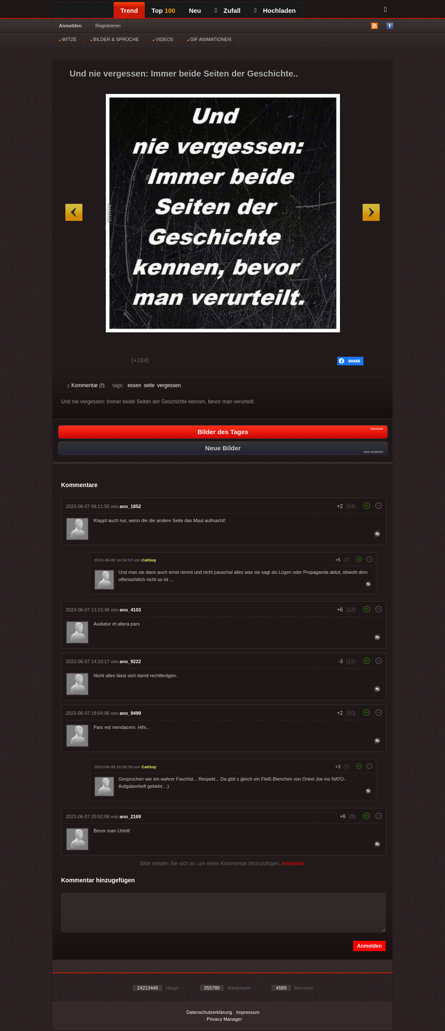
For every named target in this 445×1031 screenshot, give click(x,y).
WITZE (67, 39)
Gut (77, 361)
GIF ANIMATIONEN (209, 39)
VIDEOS (162, 39)
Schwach (109, 361)
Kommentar (86, 385)
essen (134, 385)
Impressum (247, 1012)
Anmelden (70, 25)
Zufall (227, 10)
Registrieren (107, 25)
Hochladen (275, 10)
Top (164, 10)
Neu (195, 10)
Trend (129, 10)
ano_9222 (130, 661)
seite (149, 385)
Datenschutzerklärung (209, 1012)
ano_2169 (130, 816)
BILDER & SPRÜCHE (114, 39)
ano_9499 (130, 713)
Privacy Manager (224, 1019)
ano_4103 (130, 609)
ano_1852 (130, 506)
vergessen (169, 385)
